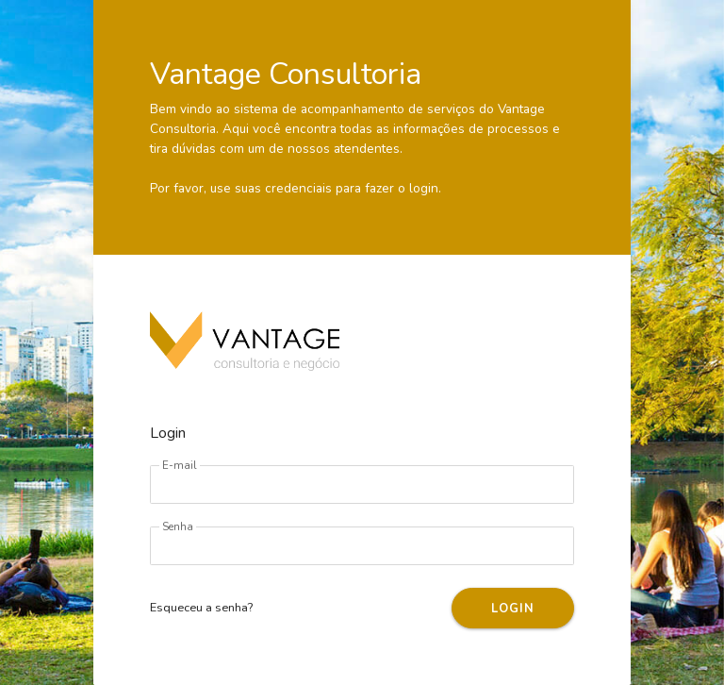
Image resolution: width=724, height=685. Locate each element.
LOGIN (512, 608)
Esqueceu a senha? (201, 607)
